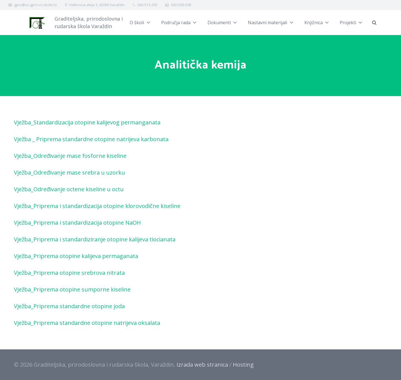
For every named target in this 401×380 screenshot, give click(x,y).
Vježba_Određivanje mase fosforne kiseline (70, 156)
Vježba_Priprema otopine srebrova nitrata (69, 272)
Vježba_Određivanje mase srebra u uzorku (69, 172)
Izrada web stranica (202, 364)
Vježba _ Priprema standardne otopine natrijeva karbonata (91, 139)
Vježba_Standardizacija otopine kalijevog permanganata (87, 122)
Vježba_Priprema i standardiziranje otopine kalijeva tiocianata (94, 239)
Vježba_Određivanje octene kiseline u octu (69, 189)
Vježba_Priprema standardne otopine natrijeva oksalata (87, 323)
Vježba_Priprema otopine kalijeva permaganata (76, 256)
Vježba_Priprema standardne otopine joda (69, 306)
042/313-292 (147, 4)
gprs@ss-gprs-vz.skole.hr (35, 4)
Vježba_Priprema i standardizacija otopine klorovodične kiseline (97, 206)
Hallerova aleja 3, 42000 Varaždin (97, 4)
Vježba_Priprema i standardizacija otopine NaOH (77, 222)
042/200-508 (181, 4)
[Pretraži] (380, 22)
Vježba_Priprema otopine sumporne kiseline (72, 289)
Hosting (243, 364)
